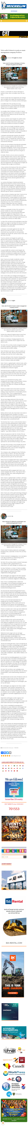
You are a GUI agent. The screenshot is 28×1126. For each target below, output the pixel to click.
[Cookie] (3, 1123)
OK (25, 857)
